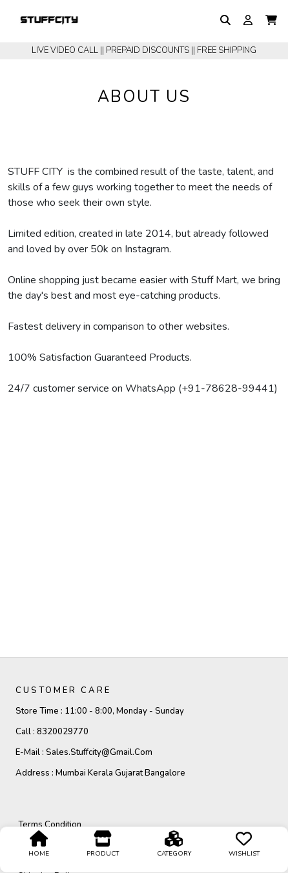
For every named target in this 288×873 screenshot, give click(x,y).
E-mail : (83, 752)
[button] (271, 20)
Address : (100, 773)
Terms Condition (49, 824)
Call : (51, 732)
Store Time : (99, 711)
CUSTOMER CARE (63, 690)
